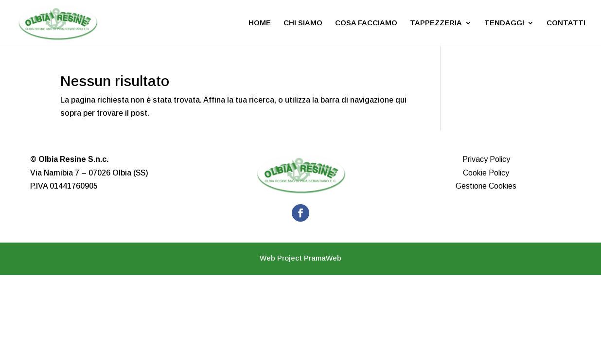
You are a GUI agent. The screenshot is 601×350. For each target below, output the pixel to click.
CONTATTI (566, 23)
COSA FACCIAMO (366, 23)
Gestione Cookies (486, 186)
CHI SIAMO (302, 23)
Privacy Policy (486, 159)
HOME (259, 23)
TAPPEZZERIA (436, 23)
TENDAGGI (504, 23)
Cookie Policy (486, 173)
